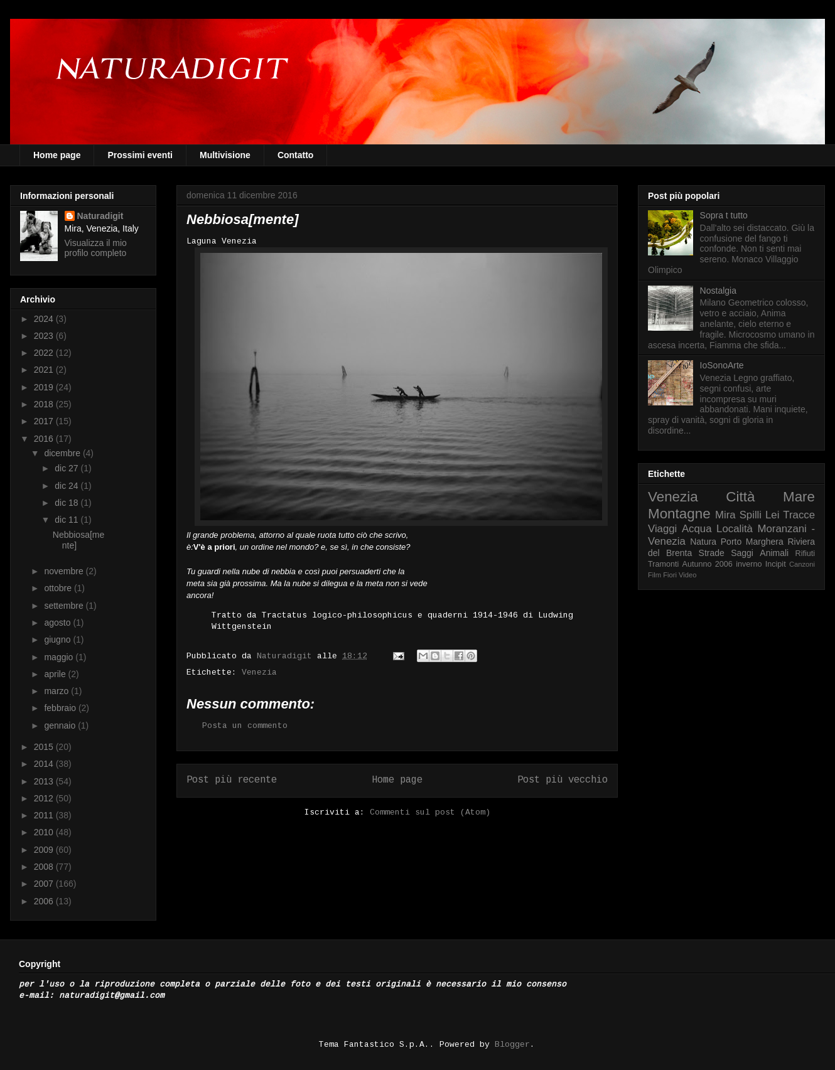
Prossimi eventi (140, 155)
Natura (703, 542)
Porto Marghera (752, 542)
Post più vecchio (562, 780)
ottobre (58, 588)
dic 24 (67, 486)
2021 (45, 370)
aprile (56, 674)
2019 (45, 387)
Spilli (751, 515)
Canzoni (802, 564)
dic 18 (67, 503)
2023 (45, 336)
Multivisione (225, 155)
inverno (749, 564)
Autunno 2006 (707, 564)
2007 (45, 884)
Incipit (775, 564)
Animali (774, 553)
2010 (45, 832)
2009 (45, 850)
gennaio (61, 725)
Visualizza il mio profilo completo (96, 248)
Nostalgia (718, 291)
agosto (58, 623)
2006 (45, 901)
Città (740, 497)
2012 (45, 798)
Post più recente (231, 780)
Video (687, 575)
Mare (799, 497)
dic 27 (67, 468)
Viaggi (662, 529)
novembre (64, 571)
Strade (712, 553)
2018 (45, 404)
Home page (56, 155)
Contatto (295, 155)
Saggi (742, 553)
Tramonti (663, 564)
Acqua (697, 529)
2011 (45, 815)
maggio (59, 657)
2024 (45, 319)
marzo (57, 691)
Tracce (799, 515)
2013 (45, 781)
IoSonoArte (722, 365)
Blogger (512, 1044)
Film (654, 575)
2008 (45, 867)
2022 (45, 353)
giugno (58, 639)
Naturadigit (287, 656)
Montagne (679, 514)
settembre (64, 606)
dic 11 (67, 520)
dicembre (63, 453)
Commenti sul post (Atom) (430, 812)
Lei (772, 515)
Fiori (670, 575)
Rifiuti (805, 553)
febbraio (61, 708)
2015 (45, 747)
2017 (45, 421)
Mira (725, 515)
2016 (45, 439)
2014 (45, 764)
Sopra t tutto (724, 215)
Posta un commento (245, 725)
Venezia (259, 672)
